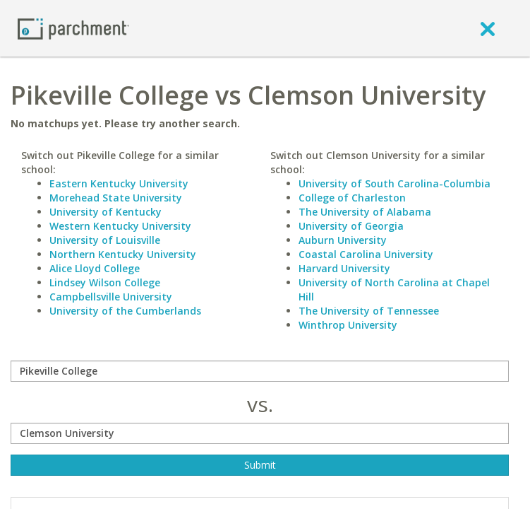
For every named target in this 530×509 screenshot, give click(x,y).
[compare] (260, 371)
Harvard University (344, 268)
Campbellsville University (110, 296)
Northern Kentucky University (122, 254)
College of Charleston (352, 197)
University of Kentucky (105, 211)
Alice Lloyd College (94, 268)
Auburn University (343, 240)
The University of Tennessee (369, 310)
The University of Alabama (365, 211)
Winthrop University (348, 325)
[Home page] (73, 28)
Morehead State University (115, 197)
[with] (260, 433)
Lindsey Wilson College (104, 282)
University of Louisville (104, 240)
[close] (488, 28)
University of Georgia (351, 226)
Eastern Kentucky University (118, 183)
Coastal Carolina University (366, 254)
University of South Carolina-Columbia (394, 183)
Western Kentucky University (120, 226)
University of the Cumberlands (125, 310)
